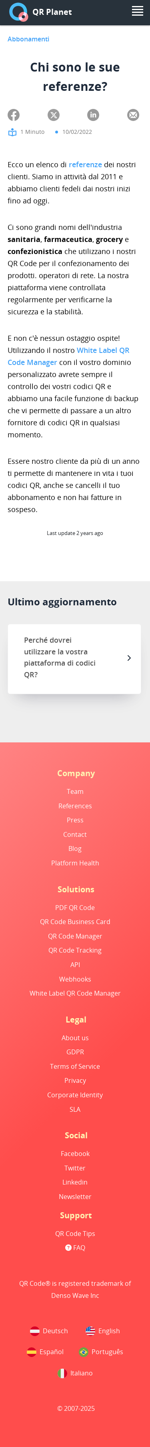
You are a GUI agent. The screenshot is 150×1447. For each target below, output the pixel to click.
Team (75, 791)
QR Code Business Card (75, 921)
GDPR (75, 1051)
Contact (75, 834)
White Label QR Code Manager (75, 993)
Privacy (75, 1080)
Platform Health (75, 863)
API (75, 964)
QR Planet (40, 12)
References (75, 805)
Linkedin (75, 1182)
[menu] (137, 10)
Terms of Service (75, 1066)
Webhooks (75, 979)
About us (75, 1037)
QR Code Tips (75, 1233)
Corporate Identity (75, 1094)
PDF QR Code (75, 907)
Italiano (75, 1373)
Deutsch (49, 1331)
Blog (75, 848)
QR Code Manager (75, 936)
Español (45, 1352)
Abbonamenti (28, 39)
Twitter (75, 1168)
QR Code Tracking (75, 950)
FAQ (75, 1247)
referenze (85, 164)
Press (75, 820)
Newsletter (75, 1196)
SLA (75, 1109)
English (103, 1331)
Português (101, 1352)
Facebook (75, 1153)
